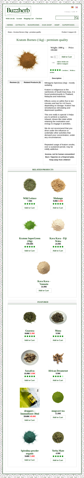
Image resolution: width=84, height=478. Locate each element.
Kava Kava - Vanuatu (43, 282)
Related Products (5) (32, 82)
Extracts (20, 25)
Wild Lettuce (29, 198)
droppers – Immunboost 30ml (29, 412)
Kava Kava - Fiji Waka (58, 240)
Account (19, 19)
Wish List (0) (10, 19)
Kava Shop (47, 25)
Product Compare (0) (69, 32)
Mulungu (58, 198)
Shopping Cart (29, 19)
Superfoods (68, 25)
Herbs (10, 25)
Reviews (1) (14, 82)
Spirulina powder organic (30, 452)
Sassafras (30, 370)
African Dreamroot (58, 370)
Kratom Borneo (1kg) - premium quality (27, 32)
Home (10, 32)
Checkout (38, 19)
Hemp (57, 25)
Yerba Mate (58, 450)
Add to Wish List (62, 62)
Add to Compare (62, 64)
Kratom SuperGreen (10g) (29, 240)
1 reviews (65, 70)
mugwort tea (58, 411)
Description (57, 78)
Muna (58, 330)
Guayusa (29, 330)
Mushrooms (33, 25)
